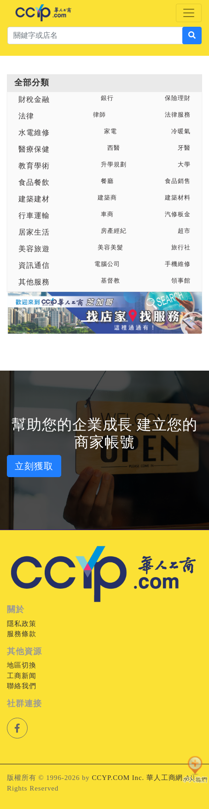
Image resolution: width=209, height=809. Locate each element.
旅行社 (181, 247)
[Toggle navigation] (189, 13)
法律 (26, 116)
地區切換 (21, 665)
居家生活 (34, 232)
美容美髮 (110, 247)
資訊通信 (34, 265)
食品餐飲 (34, 182)
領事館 (181, 281)
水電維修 (34, 132)
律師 (99, 115)
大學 (184, 164)
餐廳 (107, 181)
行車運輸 (34, 215)
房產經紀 (114, 231)
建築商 (107, 198)
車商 (107, 214)
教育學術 (34, 166)
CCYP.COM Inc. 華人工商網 (137, 777)
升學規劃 (114, 164)
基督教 (110, 281)
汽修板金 (178, 214)
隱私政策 (21, 623)
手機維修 (178, 264)
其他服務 (34, 282)
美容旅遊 (34, 249)
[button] (21, 313)
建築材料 (178, 198)
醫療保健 (34, 149)
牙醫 (184, 148)
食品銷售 (178, 181)
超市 (184, 231)
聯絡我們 (21, 686)
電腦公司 (107, 264)
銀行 (107, 98)
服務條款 (21, 634)
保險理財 (178, 98)
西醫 (113, 148)
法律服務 (178, 115)
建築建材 (34, 199)
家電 (110, 131)
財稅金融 (34, 99)
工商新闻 (21, 675)
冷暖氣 (181, 131)
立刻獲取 (34, 466)
